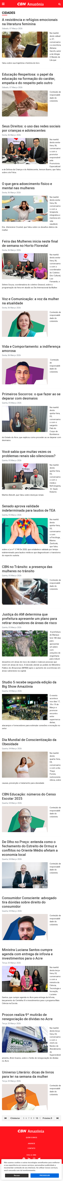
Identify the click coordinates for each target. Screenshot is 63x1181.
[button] (3, 4)
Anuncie (31, 1143)
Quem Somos (31, 1137)
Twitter (39, 1159)
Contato (31, 1148)
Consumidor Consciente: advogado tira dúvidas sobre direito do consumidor (29, 902)
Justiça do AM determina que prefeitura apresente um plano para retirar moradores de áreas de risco (29, 618)
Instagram (34, 1159)
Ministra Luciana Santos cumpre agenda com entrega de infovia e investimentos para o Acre (27, 954)
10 (37, 1118)
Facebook (24, 1159)
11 (40, 1118)
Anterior (15, 1118)
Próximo (47, 1118)
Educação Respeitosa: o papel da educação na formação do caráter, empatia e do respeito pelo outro (28, 78)
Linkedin (29, 1159)
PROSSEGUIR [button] (45, 1175)
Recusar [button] (17, 1175)
